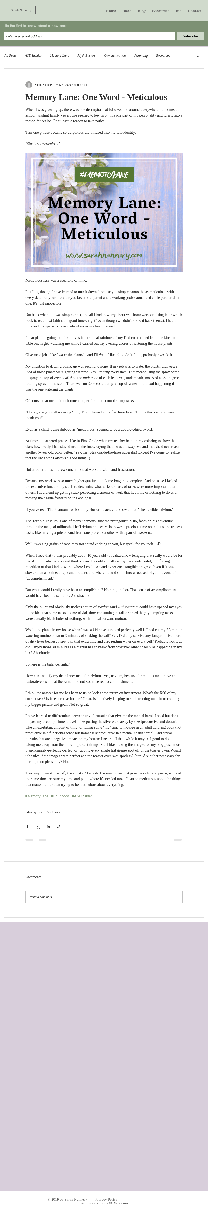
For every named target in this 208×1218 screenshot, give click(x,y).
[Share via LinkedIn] (48, 827)
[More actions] (180, 84)
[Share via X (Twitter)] (38, 827)
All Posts (10, 55)
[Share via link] (59, 827)
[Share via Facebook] (27, 827)
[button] (198, 55)
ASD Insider (33, 55)
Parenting (141, 55)
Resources (163, 55)
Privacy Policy (106, 1199)
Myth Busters (86, 55)
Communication (115, 55)
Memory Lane (59, 55)
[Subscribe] (190, 36)
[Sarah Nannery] (21, 10)
